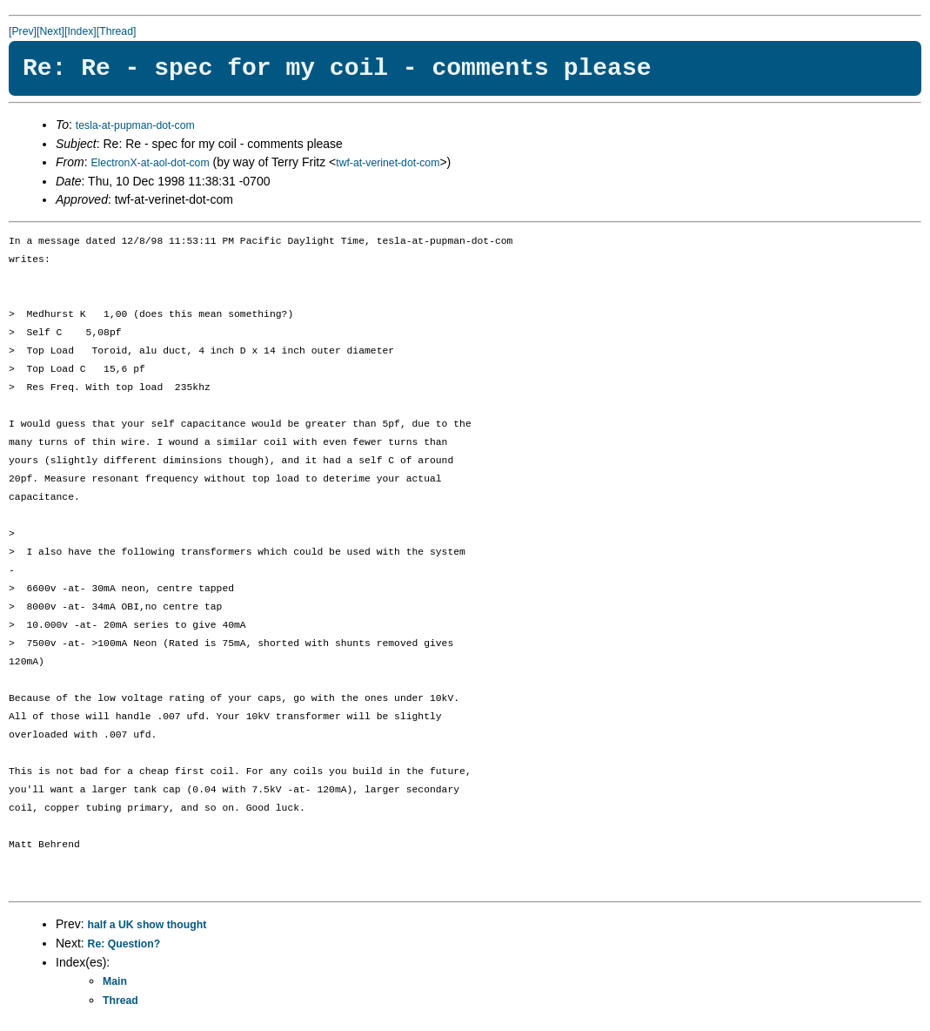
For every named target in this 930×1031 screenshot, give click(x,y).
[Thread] (117, 31)
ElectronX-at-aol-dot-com (149, 163)
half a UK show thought (147, 925)
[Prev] (23, 31)
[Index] (80, 31)
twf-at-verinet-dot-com (387, 163)
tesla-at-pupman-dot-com (135, 125)
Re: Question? (124, 944)
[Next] (50, 31)
